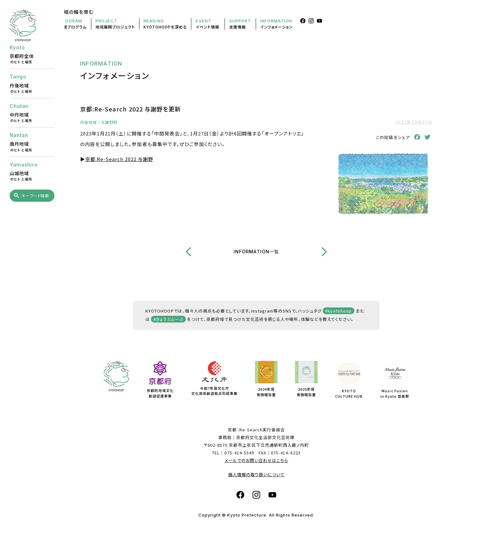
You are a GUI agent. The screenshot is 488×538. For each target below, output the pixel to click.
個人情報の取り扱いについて (256, 474)
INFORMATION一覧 (256, 251)
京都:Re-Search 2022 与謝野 (119, 159)
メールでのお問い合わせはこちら (256, 460)
